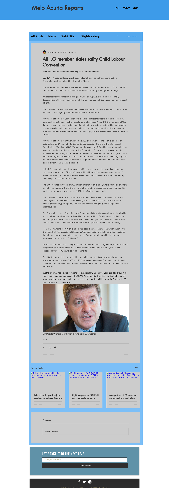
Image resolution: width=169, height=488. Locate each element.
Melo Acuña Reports (57, 8)
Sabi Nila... (69, 36)
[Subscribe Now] (85, 465)
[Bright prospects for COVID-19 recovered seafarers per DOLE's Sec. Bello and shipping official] (85, 381)
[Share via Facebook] (44, 347)
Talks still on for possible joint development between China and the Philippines (47, 396)
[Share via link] (55, 347)
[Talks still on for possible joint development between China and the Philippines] (48, 381)
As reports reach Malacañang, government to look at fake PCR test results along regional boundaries (123, 396)
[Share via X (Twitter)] (49, 347)
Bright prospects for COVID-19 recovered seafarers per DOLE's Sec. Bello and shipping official (85, 396)
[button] (117, 36)
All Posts (37, 36)
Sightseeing (90, 36)
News (52, 36)
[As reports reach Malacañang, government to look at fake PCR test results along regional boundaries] (123, 381)
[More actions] (127, 52)
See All (137, 368)
